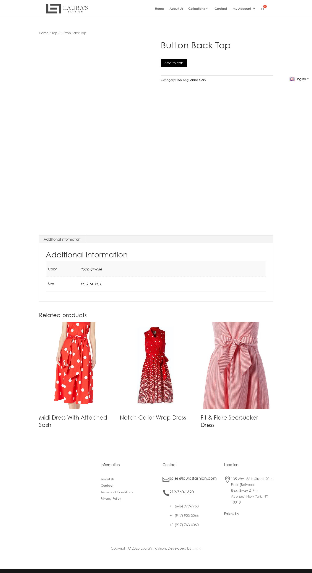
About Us (176, 9)
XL (96, 284)
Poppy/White (91, 269)
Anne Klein (198, 80)
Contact (220, 9)
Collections (196, 9)
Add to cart (173, 63)
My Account (242, 9)
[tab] (62, 239)
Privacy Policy (111, 499)
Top (54, 33)
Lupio (196, 548)
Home (159, 9)
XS (82, 284)
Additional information (62, 239)
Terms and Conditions (117, 492)
